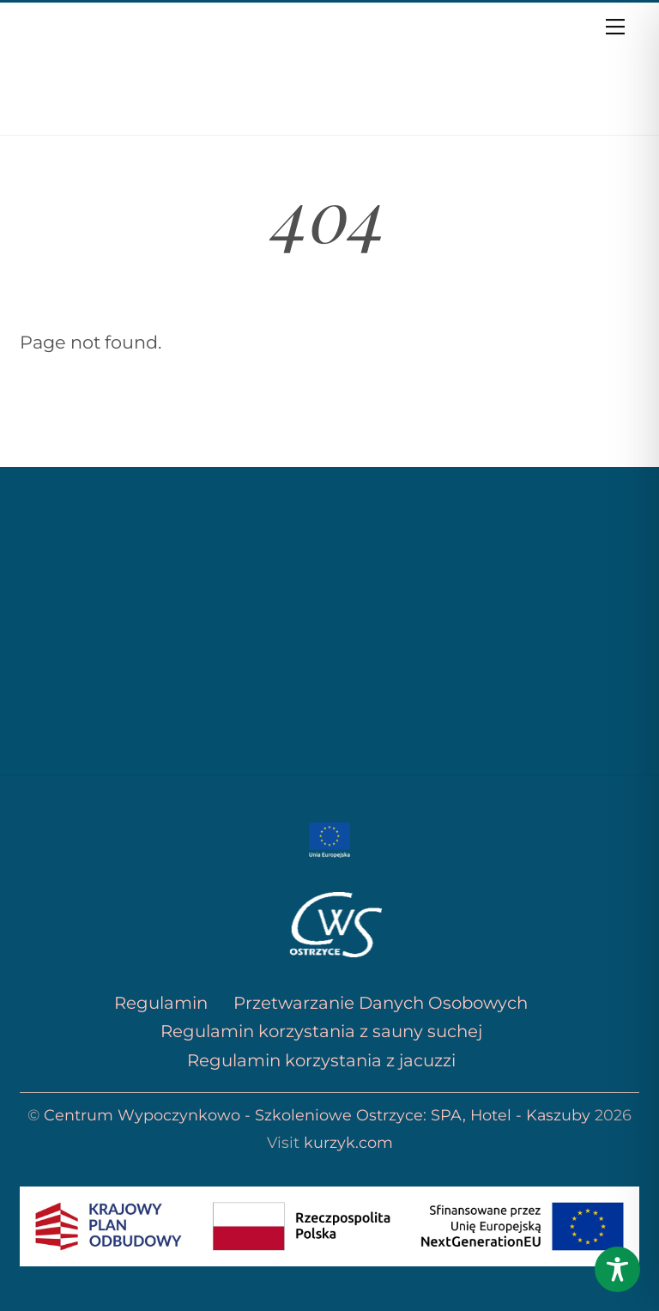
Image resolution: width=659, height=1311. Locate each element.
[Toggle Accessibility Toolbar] (617, 1269)
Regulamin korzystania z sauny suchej (321, 1031)
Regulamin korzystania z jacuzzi (321, 1060)
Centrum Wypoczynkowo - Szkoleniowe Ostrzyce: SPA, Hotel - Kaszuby (317, 1115)
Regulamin (161, 1002)
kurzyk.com (348, 1142)
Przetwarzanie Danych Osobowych (378, 1002)
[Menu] (615, 26)
